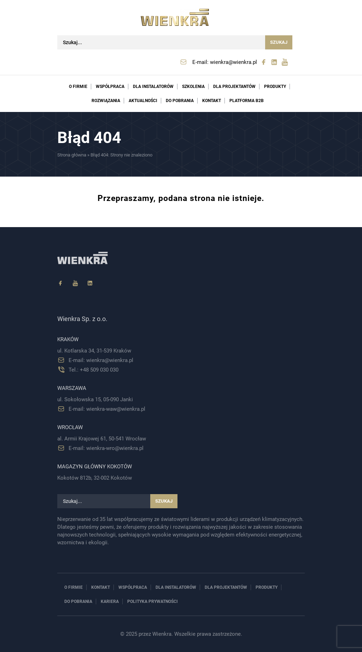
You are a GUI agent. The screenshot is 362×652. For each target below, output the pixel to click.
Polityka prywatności (152, 601)
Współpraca (110, 86)
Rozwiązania (106, 100)
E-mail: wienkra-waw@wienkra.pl (107, 409)
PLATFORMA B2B (246, 100)
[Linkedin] (90, 283)
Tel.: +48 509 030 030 (93, 370)
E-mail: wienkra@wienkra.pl (224, 62)
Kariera (110, 601)
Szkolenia (193, 86)
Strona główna (71, 155)
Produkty (275, 86)
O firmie (78, 86)
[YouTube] (75, 283)
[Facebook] (60, 283)
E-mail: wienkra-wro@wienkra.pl (106, 448)
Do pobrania (180, 100)
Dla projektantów (234, 86)
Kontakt (211, 100)
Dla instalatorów (153, 86)
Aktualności (143, 100)
